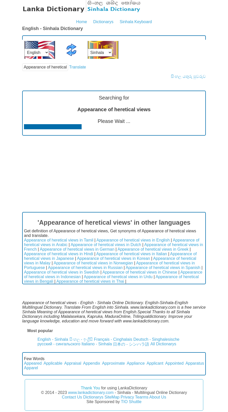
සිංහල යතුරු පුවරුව (188, 76)
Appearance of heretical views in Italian (131, 254)
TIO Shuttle (131, 402)
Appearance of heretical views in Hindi (58, 254)
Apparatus (194, 363)
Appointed (174, 363)
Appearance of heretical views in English (133, 240)
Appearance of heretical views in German (77, 249)
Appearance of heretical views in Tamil (58, 240)
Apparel (31, 368)
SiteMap (112, 397)
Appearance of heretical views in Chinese (139, 272)
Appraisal (72, 363)
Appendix (91, 363)
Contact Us (72, 397)
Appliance (136, 363)
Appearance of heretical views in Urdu (118, 277)
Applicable (53, 363)
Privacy (127, 397)
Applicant (155, 363)
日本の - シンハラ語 (131, 344)
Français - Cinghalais (113, 339)
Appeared (33, 363)
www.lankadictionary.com (90, 392)
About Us (157, 397)
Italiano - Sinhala (96, 344)
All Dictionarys (163, 344)
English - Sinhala (52, 339)
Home (81, 22)
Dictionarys (103, 22)
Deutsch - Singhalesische (156, 339)
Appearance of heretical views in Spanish (163, 267)
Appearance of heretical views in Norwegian (93, 263)
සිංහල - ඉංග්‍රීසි (81, 339)
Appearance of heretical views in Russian (85, 267)
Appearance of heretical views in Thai (90, 281)
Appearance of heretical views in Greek (153, 249)
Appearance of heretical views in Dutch (106, 245)
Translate (77, 67)
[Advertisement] (114, 173)
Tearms (141, 397)
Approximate (113, 363)
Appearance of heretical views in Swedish (61, 272)
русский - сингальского (58, 344)
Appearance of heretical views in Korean (113, 258)
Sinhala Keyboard (136, 22)
